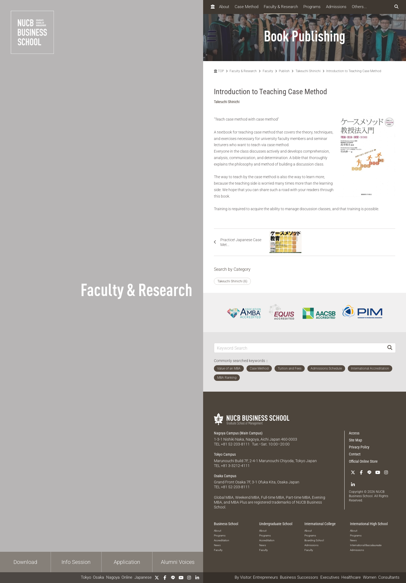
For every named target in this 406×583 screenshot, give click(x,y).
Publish (284, 71)
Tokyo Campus (225, 454)
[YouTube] (181, 577)
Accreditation (221, 540)
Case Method (246, 6)
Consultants (389, 577)
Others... (359, 6)
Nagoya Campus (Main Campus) (238, 433)
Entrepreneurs (265, 577)
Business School (226, 524)
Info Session (76, 562)
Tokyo (86, 577)
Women (369, 577)
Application (127, 562)
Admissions (336, 6)
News (217, 545)
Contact (354, 454)
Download (25, 562)
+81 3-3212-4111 (235, 465)
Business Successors (299, 577)
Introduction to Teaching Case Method (353, 71)
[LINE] (173, 577)
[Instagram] (189, 577)
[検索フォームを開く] (396, 6)
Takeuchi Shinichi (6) (232, 281)
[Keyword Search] (299, 348)
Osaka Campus (225, 476)
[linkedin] (197, 577)
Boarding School (314, 540)
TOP (219, 71)
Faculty (268, 71)
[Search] (389, 348)
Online (127, 577)
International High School (369, 524)
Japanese (143, 577)
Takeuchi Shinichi (308, 71)
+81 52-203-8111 (235, 444)
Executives (329, 577)
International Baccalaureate (365, 545)
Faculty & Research (281, 6)
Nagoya (113, 577)
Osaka (98, 577)
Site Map (355, 440)
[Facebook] (165, 577)
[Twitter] (157, 577)
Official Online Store (363, 461)
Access (354, 433)
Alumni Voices (178, 562)
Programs (312, 6)
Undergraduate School (275, 524)
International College (320, 524)
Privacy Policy (359, 447)
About (224, 6)
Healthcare (351, 577)
